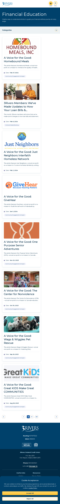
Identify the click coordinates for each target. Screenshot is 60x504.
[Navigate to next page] (56, 416)
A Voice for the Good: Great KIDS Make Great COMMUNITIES (19, 388)
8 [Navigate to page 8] (28, 417)
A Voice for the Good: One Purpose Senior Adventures (21, 245)
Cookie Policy (32, 488)
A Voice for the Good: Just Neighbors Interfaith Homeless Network (21, 155)
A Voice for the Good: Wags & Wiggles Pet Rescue (17, 339)
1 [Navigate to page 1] (23, 417)
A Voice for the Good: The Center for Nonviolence (20, 292)
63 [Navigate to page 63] (37, 417)
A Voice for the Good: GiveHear (17, 198)
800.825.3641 (32, 463)
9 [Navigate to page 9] (31, 417)
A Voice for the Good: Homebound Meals (17, 59)
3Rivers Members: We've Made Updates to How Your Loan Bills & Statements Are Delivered (21, 108)
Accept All (30, 493)
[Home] (8, 3)
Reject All (30, 499)
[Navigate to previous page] (3, 416)
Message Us (33, 466)
